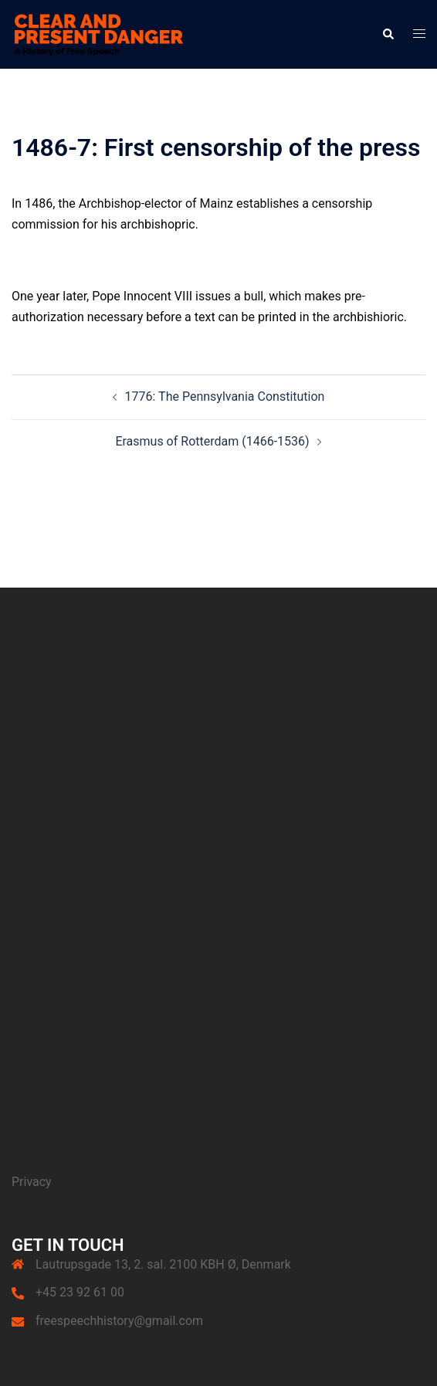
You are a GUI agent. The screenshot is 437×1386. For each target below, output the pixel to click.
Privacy (32, 1181)
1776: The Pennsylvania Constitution (225, 396)
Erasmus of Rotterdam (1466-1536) (212, 441)
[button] (387, 34)
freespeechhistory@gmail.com (119, 1320)
